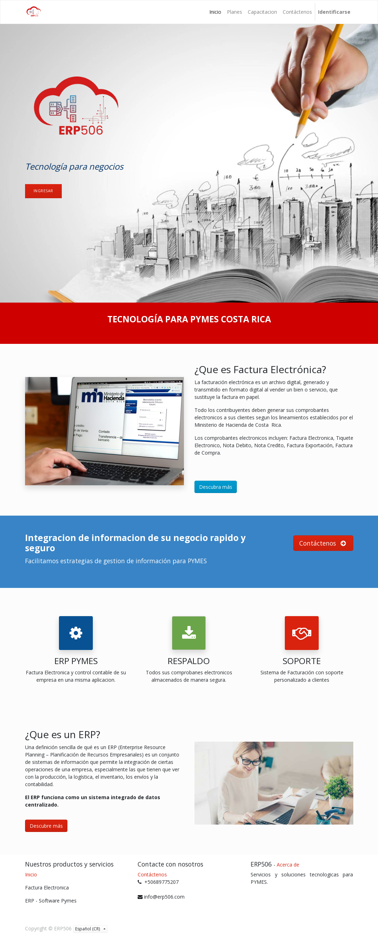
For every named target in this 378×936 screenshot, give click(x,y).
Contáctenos (152, 874)
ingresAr (43, 190)
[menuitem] (215, 12)
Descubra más (215, 487)
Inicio (31, 874)
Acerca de (288, 864)
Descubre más (46, 825)
